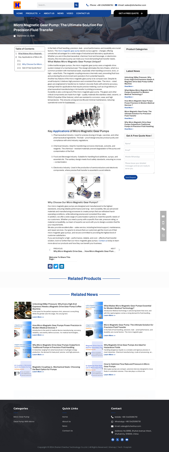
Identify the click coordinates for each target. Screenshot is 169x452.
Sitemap (112, 447)
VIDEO (70, 13)
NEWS (60, 13)
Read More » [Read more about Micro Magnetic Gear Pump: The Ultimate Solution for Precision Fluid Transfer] (129, 118)
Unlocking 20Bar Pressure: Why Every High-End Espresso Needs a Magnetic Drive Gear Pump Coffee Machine (139, 80)
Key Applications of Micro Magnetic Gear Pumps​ (31, 57)
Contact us (103, 241)
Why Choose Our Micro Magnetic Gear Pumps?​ (33, 64)
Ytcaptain (128, 447)
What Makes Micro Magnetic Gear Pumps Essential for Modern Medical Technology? (139, 92)
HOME (19, 13)
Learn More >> (38, 317)
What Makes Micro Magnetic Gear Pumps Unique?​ (31, 53)
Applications (61, 131)
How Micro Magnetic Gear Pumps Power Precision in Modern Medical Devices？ (139, 103)
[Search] (76, 5)
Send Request (131, 177)
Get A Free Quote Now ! (32, 68)
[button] (50, 266)
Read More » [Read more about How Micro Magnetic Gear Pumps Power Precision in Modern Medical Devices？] (129, 108)
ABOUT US (49, 13)
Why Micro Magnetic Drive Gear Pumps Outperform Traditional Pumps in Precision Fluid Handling (139, 124)
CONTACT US (83, 13)
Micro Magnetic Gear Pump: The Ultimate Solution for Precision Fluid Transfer (138, 114)
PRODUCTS (33, 13)
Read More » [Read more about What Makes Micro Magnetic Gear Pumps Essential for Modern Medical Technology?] (129, 97)
